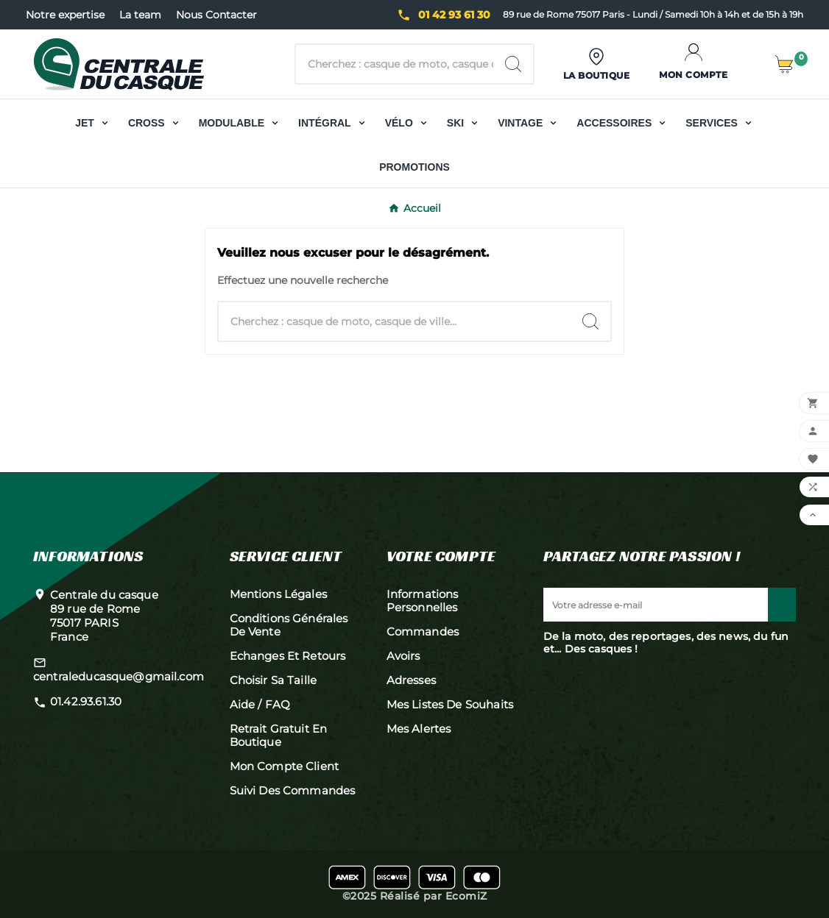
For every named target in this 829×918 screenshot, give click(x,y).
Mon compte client (284, 766)
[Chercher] (394, 64)
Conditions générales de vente (289, 624)
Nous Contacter (216, 14)
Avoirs (403, 656)
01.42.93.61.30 (85, 701)
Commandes (423, 631)
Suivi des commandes (293, 790)
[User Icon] (596, 64)
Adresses (411, 680)
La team (140, 14)
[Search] (513, 64)
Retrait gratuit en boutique (279, 735)
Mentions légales (278, 594)
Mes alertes (419, 729)
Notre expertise (65, 14)
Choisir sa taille (273, 680)
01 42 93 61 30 (454, 14)
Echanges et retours (288, 656)
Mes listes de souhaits (450, 704)
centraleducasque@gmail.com (118, 676)
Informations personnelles (423, 600)
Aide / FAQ (260, 704)
